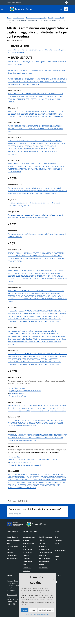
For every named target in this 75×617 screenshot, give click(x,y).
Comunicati (58, 540)
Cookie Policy (29, 614)
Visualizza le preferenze (46, 610)
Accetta (24, 610)
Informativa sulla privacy (42, 614)
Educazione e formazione (27, 569)
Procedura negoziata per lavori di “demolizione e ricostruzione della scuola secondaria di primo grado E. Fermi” (34, 204)
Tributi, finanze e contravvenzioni (44, 560)
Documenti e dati (12, 558)
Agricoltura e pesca (29, 537)
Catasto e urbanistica (26, 557)
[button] (53, 580)
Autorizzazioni (27, 552)
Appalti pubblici (28, 549)
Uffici (8, 543)
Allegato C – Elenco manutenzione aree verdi (25, 465)
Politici (9, 549)
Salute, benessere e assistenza (45, 554)
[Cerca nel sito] (66, 9)
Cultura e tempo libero (28, 563)
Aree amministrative (13, 540)
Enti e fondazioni (12, 546)
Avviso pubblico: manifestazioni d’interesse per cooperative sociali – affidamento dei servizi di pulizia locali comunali (36, 71)
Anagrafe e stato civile (28, 544)
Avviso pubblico (14, 457)
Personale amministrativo (12, 554)
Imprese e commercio (42, 544)
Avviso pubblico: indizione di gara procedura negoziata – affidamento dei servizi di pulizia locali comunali (37, 63)
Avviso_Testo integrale (17, 388)
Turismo (41, 564)
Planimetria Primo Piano (17, 396)
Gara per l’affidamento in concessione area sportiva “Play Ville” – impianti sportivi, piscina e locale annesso (37, 51)
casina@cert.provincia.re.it (15, 599)
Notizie (57, 537)
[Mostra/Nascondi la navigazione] (2, 9)
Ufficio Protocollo (12, 595)
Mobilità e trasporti (45, 549)
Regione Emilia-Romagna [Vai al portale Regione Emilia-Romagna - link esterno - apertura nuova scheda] (14, 3)
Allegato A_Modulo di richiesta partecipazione (25, 390)
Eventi (57, 559)
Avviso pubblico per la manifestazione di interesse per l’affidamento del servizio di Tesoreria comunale (37, 235)
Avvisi (57, 543)
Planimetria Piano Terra (17, 393)
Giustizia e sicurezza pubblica (45, 538)
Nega (33, 610)
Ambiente (26, 540)
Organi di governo (12, 537)
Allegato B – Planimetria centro (20, 462)
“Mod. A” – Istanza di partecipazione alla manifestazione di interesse (33, 459)
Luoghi (57, 556)
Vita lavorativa (43, 568)
